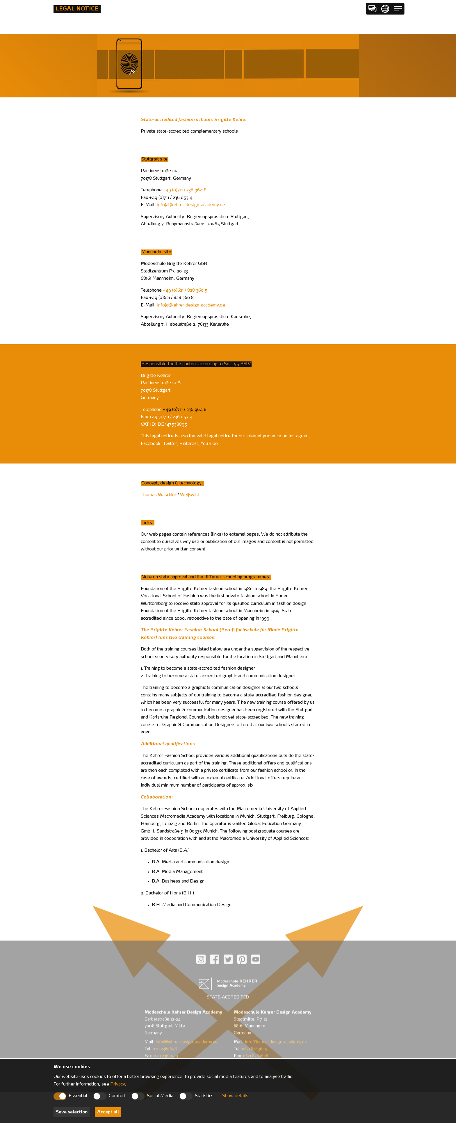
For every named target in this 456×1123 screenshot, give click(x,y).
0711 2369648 (165, 1033)
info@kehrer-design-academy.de (187, 1026)
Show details (235, 1096)
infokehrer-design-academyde (191, 205)
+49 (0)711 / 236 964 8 (184, 190)
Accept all (108, 1112)
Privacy (117, 1084)
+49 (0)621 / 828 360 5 (185, 290)
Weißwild (189, 495)
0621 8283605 (254, 1033)
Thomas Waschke (158, 495)
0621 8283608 (255, 1040)
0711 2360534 (166, 1040)
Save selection (72, 1112)
